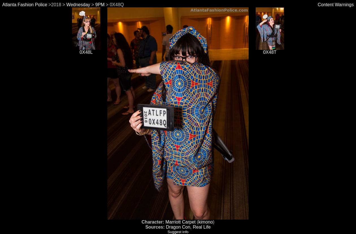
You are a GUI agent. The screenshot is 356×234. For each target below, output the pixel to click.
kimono (205, 222)
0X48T (270, 50)
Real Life (201, 227)
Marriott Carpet (181, 222)
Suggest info (178, 232)
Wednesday (78, 4)
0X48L (86, 50)
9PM (100, 4)
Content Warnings (336, 4)
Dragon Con (178, 227)
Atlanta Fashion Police (24, 4)
